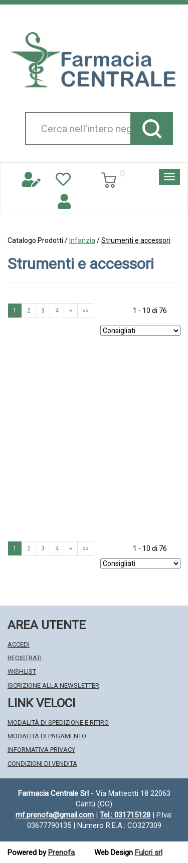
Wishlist (22, 671)
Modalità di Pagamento (47, 736)
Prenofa (61, 852)
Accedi (19, 644)
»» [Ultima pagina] (86, 310)
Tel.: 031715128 (125, 814)
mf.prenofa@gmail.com (55, 814)
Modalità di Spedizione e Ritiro (58, 722)
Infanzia (82, 240)
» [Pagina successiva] (70, 310)
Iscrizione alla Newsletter (53, 685)
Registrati (25, 658)
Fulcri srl (148, 852)
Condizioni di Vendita (42, 763)
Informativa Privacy (41, 749)
